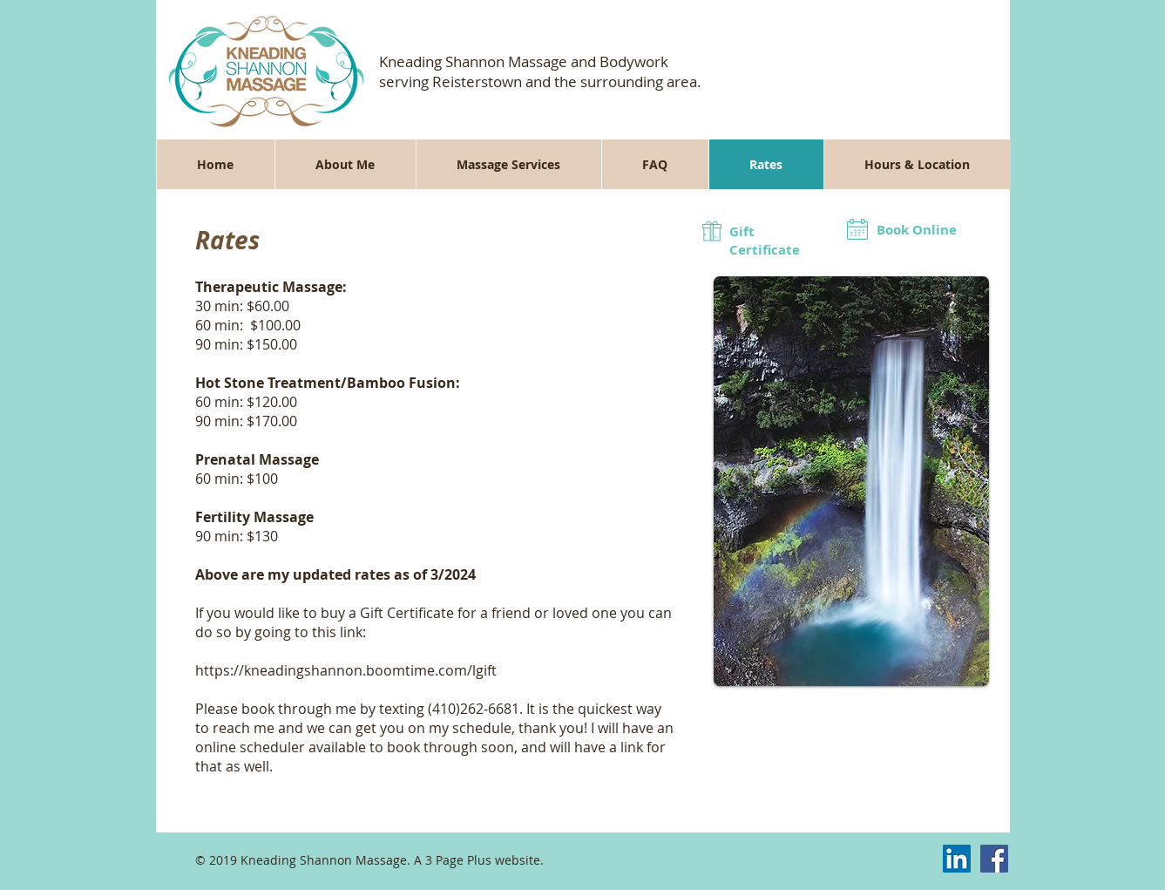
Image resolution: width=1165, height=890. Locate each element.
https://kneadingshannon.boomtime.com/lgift (346, 670)
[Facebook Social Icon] (994, 859)
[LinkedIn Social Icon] (957, 859)
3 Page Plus (458, 860)
